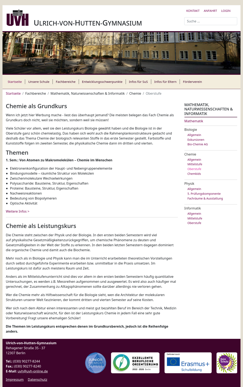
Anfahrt (210, 11)
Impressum (15, 379)
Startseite (15, 82)
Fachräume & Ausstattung (205, 198)
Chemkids (194, 174)
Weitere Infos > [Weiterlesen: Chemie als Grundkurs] (17, 211)
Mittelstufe (195, 164)
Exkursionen (196, 140)
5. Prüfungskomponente (204, 194)
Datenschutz (37, 379)
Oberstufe (194, 169)
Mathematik (193, 121)
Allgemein (194, 135)
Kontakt (193, 11)
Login (226, 11)
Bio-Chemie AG (198, 144)
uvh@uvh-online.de (33, 371)
